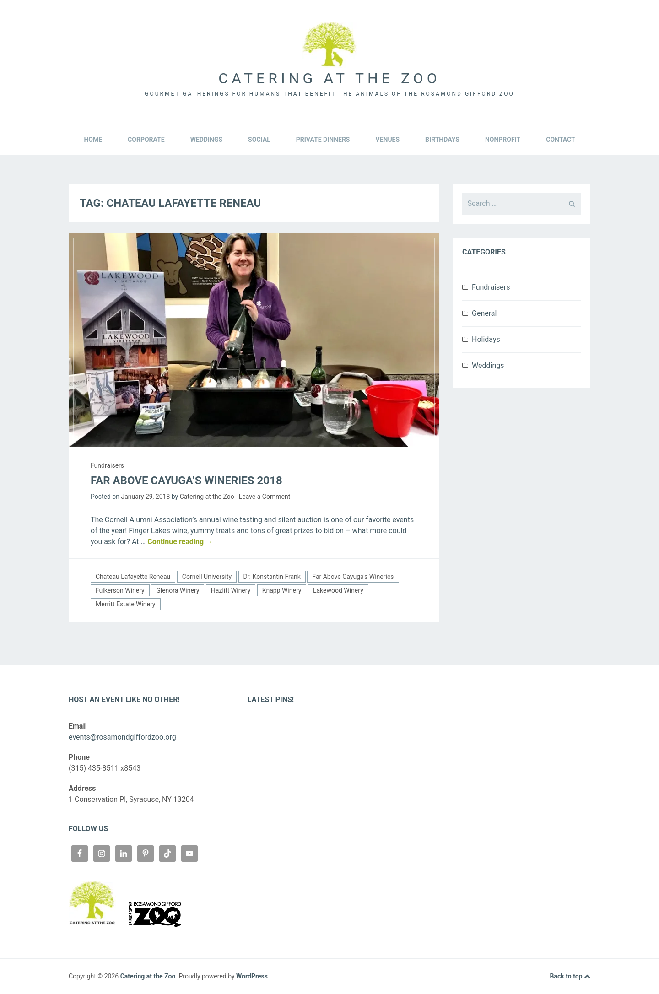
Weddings (206, 139)
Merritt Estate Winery (126, 604)
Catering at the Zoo (329, 78)
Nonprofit (502, 139)
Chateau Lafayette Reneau (133, 576)
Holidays (486, 339)
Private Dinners (323, 139)
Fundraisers (107, 465)
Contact (560, 139)
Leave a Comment (265, 496)
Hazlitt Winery (230, 590)
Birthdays (442, 139)
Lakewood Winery (338, 590)
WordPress (252, 976)
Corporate (146, 139)
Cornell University (207, 576)
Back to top (570, 976)
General (484, 313)
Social (259, 139)
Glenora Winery (177, 590)
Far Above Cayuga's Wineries (353, 576)
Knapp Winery (282, 590)
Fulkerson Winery (120, 590)
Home (93, 139)
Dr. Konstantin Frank (272, 576)
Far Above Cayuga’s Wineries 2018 (186, 480)
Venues (387, 139)
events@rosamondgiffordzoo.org (122, 737)
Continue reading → (180, 541)
